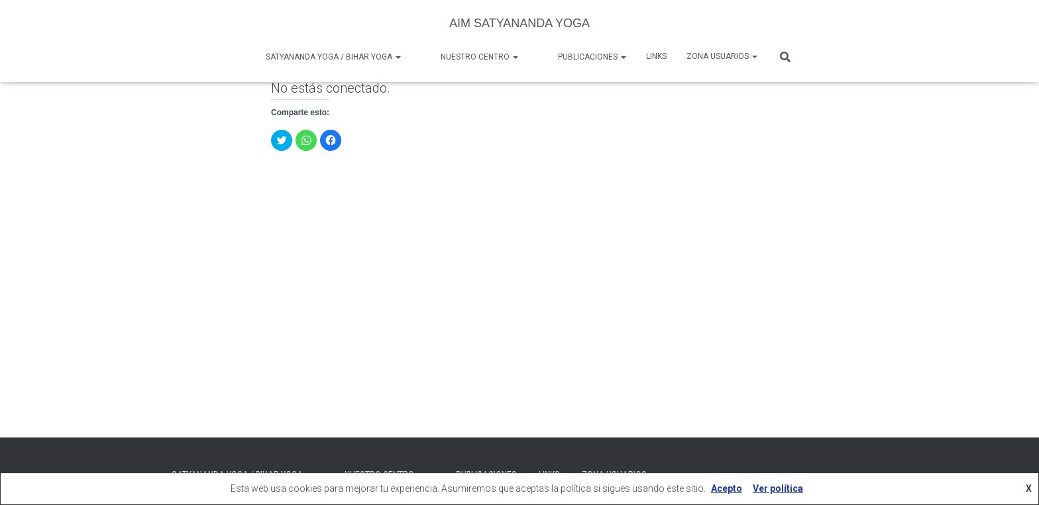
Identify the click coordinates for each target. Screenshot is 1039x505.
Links (656, 56)
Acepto (726, 488)
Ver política (778, 488)
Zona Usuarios (721, 56)
